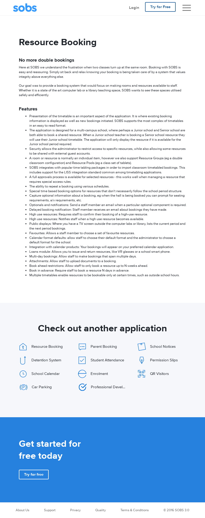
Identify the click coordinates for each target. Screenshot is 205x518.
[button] (34, 474)
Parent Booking (97, 347)
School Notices (156, 347)
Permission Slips (157, 360)
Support (50, 510)
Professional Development (103, 387)
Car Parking (36, 387)
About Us (22, 510)
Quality (100, 510)
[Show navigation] (186, 8)
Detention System (40, 360)
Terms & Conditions (134, 510)
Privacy (75, 510)
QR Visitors (153, 374)
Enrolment (93, 374)
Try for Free (160, 6)
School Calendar (39, 374)
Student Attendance (101, 360)
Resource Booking (41, 347)
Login (134, 7)
